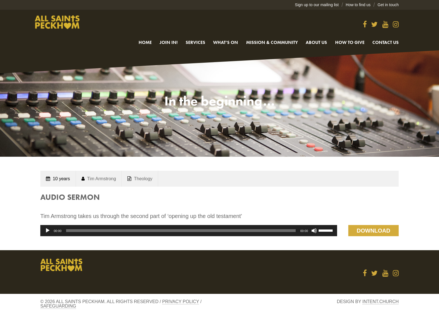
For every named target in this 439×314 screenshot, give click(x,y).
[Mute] (314, 230)
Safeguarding (58, 306)
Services (195, 42)
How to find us (358, 5)
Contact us (385, 42)
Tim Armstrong (101, 178)
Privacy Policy (180, 301)
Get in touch (388, 5)
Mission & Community (272, 42)
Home (145, 42)
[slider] (181, 230)
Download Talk (373, 232)
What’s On (225, 42)
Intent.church (380, 301)
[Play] (47, 230)
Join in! (169, 42)
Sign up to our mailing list (316, 5)
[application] (188, 230)
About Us (316, 42)
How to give (350, 42)
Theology (143, 178)
